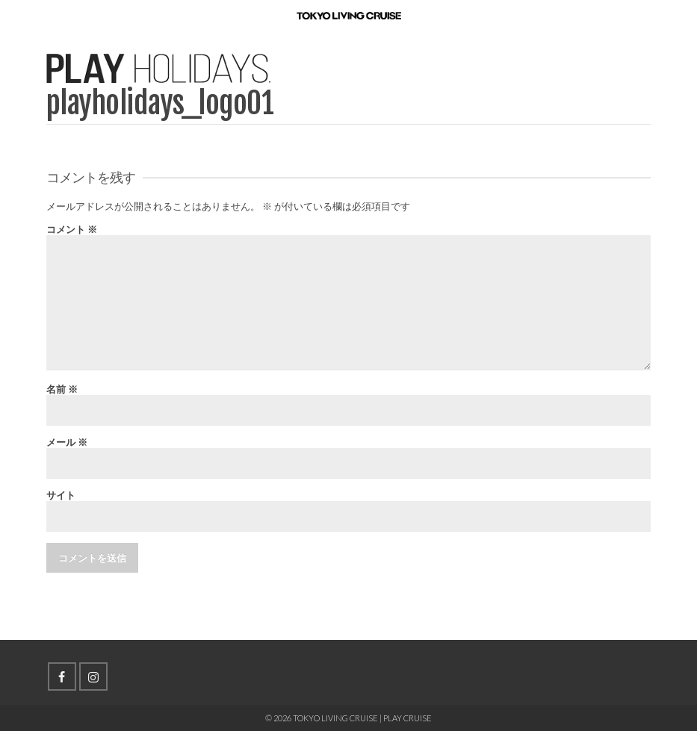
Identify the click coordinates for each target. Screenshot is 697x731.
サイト (60, 495)
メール (66, 442)
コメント (71, 229)
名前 (62, 389)
